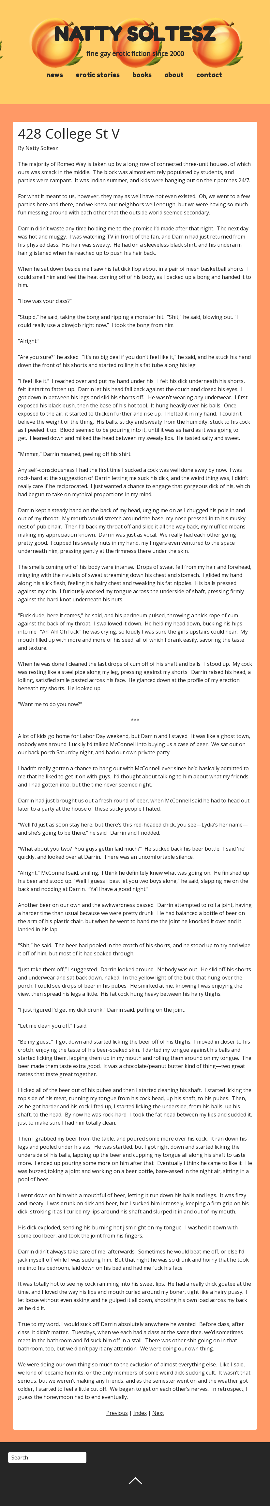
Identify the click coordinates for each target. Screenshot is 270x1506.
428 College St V (69, 133)
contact (209, 75)
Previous (117, 1413)
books (142, 75)
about (174, 75)
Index (140, 1413)
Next (158, 1413)
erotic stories (98, 75)
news (55, 75)
